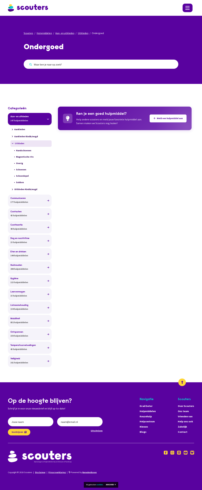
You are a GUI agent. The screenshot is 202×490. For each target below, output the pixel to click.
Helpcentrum (147, 421)
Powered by (83, 472)
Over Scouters (186, 406)
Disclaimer (40, 472)
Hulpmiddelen (44, 33)
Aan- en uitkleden (64, 33)
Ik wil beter (146, 406)
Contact (182, 431)
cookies (99, 485)
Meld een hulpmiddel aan (168, 118)
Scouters (28, 33)
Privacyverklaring (57, 472)
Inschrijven (19, 432)
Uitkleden (83, 33)
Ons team (183, 411)
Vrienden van (185, 416)
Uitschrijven (97, 430)
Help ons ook (185, 421)
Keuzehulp (146, 416)
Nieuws (144, 426)
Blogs (143, 431)
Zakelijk (182, 426)
